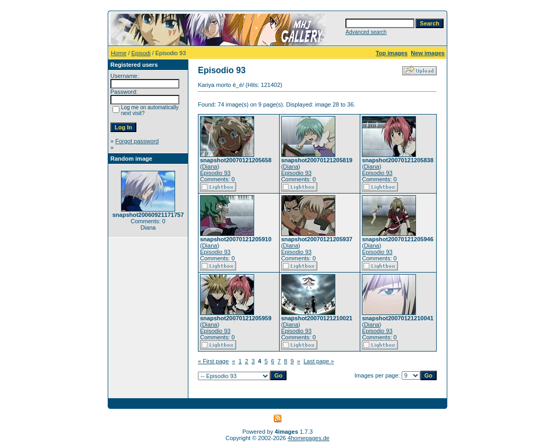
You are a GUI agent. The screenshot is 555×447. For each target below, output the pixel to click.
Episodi (141, 53)
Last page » (318, 361)
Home (118, 53)
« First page (213, 361)
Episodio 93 (215, 173)
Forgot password (137, 141)
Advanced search (365, 32)
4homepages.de (308, 438)
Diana (210, 166)
